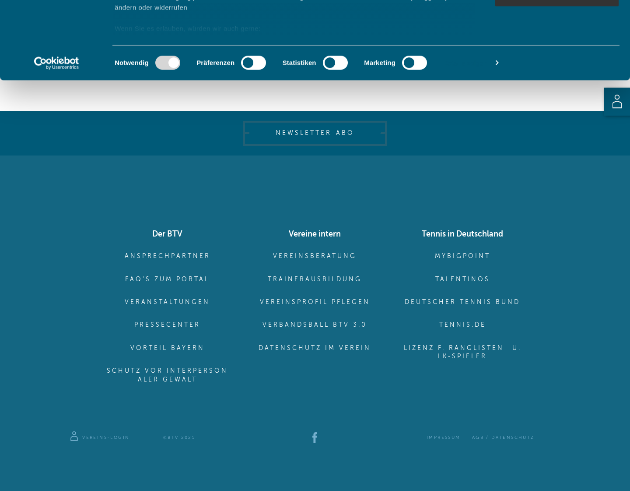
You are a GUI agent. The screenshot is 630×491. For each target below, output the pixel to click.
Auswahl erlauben (557, 47)
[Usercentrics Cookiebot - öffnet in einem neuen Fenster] (56, 140)
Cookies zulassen (556, 21)
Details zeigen (465, 140)
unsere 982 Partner (172, 31)
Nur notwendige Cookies (556, 73)
